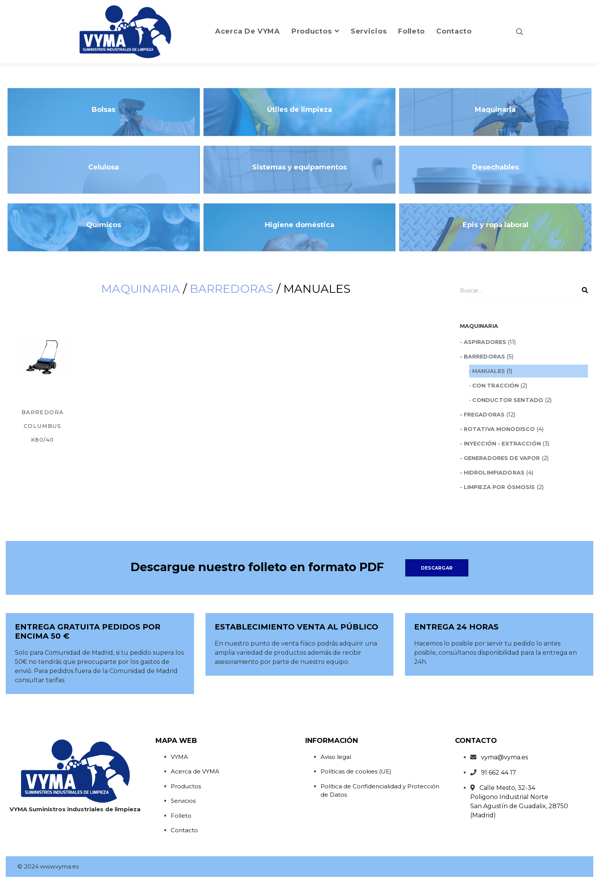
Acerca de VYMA (195, 771)
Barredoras (232, 289)
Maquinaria (140, 289)
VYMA (179, 756)
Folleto (181, 815)
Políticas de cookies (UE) (356, 771)
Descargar (437, 568)
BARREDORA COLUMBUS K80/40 (42, 426)
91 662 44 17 (498, 772)
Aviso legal (336, 756)
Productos (186, 786)
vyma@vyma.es (504, 757)
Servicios (183, 800)
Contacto (184, 830)
